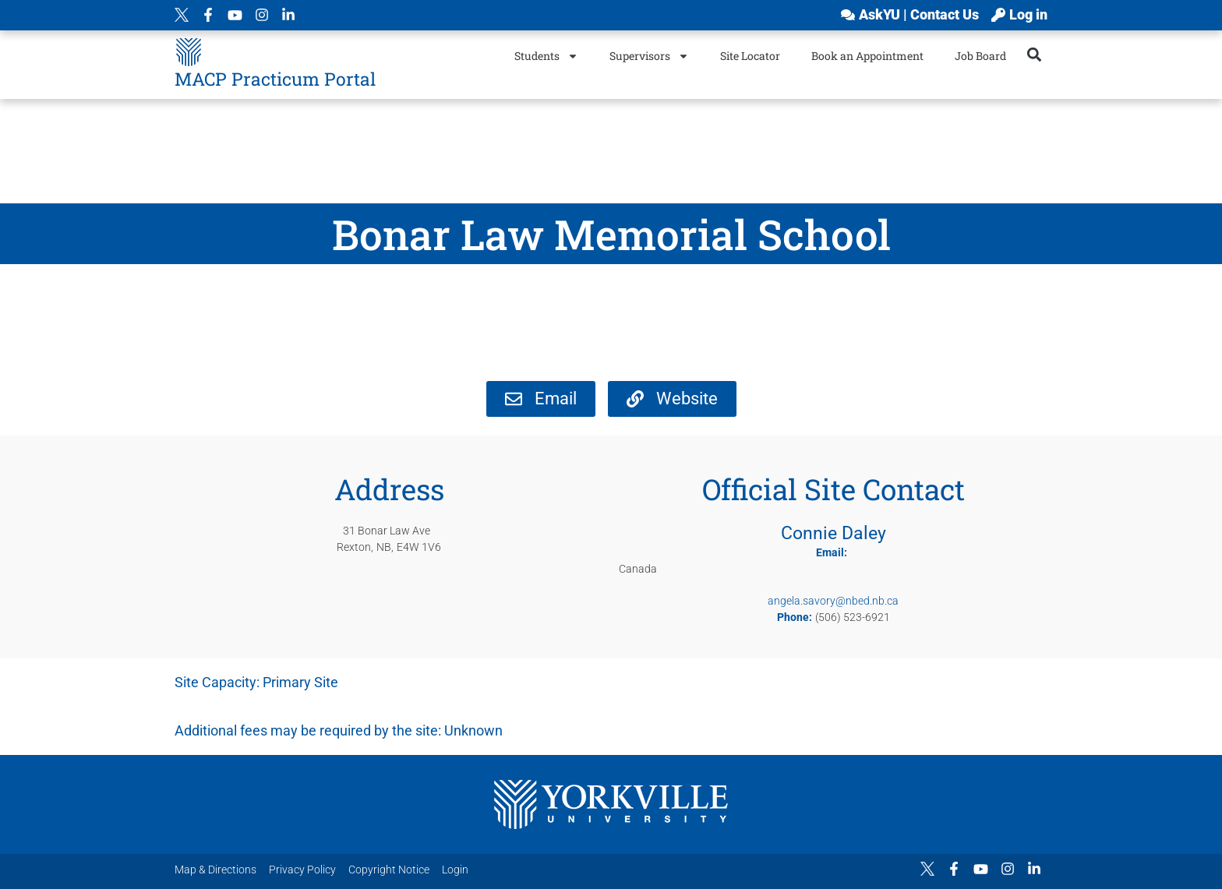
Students (546, 56)
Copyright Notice (388, 869)
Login (455, 869)
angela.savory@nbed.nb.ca (833, 600)
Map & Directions (215, 869)
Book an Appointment (867, 55)
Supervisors (649, 56)
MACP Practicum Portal (275, 78)
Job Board (980, 55)
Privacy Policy (302, 869)
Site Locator (750, 55)
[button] (1034, 54)
